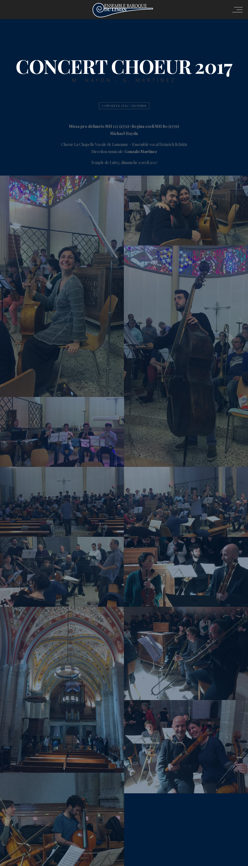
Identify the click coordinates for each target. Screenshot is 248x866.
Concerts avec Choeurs (124, 106)
